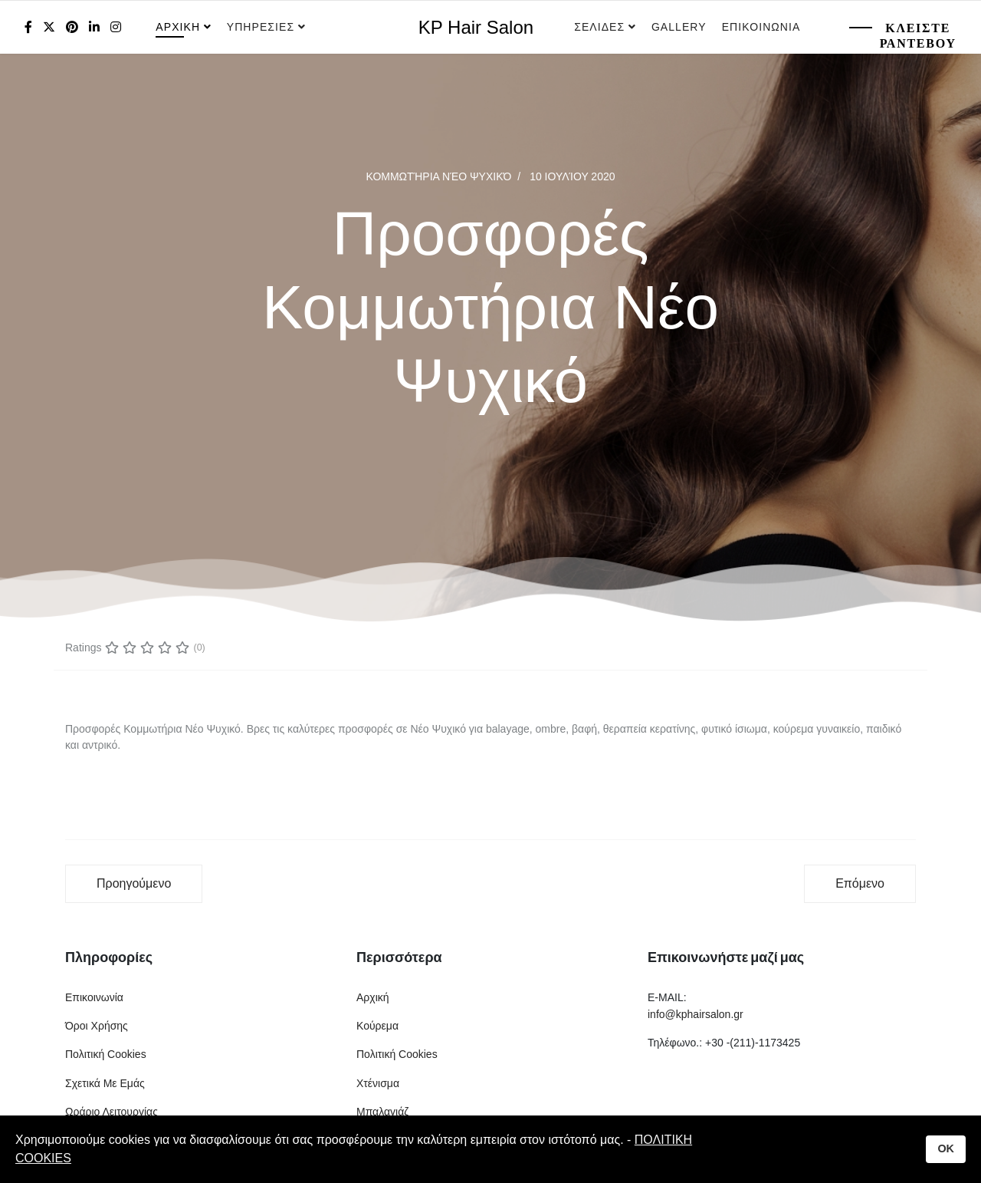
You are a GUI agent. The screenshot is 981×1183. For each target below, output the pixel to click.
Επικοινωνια (761, 27)
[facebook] (28, 27)
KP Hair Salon (475, 27)
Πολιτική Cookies (105, 1054)
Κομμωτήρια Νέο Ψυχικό (438, 176)
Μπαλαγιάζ (382, 1112)
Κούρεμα (377, 1026)
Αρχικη (178, 27)
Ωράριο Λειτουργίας (111, 1112)
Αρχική (372, 997)
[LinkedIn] (94, 27)
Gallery (679, 27)
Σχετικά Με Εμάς (105, 1083)
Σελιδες (599, 27)
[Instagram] (115, 27)
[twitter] (49, 27)
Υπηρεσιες (262, 27)
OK (945, 1148)
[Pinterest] (72, 27)
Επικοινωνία (94, 997)
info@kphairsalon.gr (695, 1014)
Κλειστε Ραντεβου (918, 36)
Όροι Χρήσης (96, 1026)
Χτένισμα (377, 1083)
